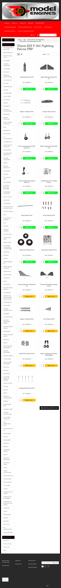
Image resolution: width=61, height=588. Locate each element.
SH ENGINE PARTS (6, 450)
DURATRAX (6, 171)
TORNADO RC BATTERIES (7, 497)
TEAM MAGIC (7, 479)
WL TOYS (6, 524)
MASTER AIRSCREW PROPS (6, 322)
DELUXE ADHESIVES (6, 158)
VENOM (5, 518)
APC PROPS (6, 99)
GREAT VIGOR (7, 242)
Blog (4, 550)
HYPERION (6, 278)
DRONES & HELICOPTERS (7, 76)
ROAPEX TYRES (8, 409)
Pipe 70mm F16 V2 (26, 215)
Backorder (29, 296)
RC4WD (5, 386)
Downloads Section (9, 31)
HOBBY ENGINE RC (7, 262)
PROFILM (6, 367)
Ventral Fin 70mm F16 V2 (26, 353)
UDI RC (5, 511)
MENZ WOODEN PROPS (8, 335)
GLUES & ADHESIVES (6, 64)
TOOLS (5, 488)
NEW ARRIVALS (8, 52)
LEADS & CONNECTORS (7, 309)
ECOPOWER (7, 182)
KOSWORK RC (7, 302)
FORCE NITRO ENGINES (7, 218)
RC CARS (6, 83)
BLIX (4, 127)
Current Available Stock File (26, 31)
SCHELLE (6, 443)
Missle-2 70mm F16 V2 (26, 111)
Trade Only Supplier (10, 27)
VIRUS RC (6, 521)
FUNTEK (5, 226)
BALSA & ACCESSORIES (7, 110)
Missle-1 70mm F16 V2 (26, 319)
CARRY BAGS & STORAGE (7, 145)
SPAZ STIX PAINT (6, 463)
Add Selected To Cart (49, 408)
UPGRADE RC (7, 514)
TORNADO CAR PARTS (7, 492)
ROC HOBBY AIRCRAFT (6, 418)
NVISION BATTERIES (6, 351)
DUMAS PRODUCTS (6, 167)
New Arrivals (38, 27)
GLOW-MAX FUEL (7, 238)
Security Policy (32, 567)
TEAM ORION (7, 482)
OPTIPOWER (7, 359)
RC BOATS (6, 72)
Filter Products (8, 40)
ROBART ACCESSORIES (7, 413)
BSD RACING (7, 133)
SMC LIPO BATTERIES (6, 458)
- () (33, 35)
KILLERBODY (7, 292)
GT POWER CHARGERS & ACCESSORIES (7, 247)
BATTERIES (6, 60)
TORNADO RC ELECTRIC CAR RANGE (7, 503)
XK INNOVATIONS (7, 528)
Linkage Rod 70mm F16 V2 (27, 388)
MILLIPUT (6, 339)
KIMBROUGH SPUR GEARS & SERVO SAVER (7, 297)
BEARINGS (6, 114)
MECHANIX (6, 331)
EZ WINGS (6, 200)
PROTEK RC (6, 373)
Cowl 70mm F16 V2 (49, 319)
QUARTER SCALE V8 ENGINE (6, 378)
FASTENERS (6, 203)
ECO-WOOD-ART (7, 178)
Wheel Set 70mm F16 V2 (26, 250)
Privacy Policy (32, 564)
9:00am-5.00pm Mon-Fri (25, 27)
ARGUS (5, 103)
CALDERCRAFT (7, 141)
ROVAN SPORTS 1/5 (8, 429)
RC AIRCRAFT (7, 80)
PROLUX (5, 370)
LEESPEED (6, 313)
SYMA (5, 467)
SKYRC (5, 454)
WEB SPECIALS (7, 86)
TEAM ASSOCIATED (7, 471)
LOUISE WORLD (8, 317)
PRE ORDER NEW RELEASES (8, 48)
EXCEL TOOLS (7, 197)
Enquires (30, 23)
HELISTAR (6, 252)
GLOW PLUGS (7, 234)
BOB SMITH (6, 130)
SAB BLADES (7, 433)
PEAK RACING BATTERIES (7, 363)
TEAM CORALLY (8, 475)
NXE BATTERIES (8, 355)
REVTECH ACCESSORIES (7, 397)
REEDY (5, 393)
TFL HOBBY (6, 485)
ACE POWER (7, 96)
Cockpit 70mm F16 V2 (48, 111)
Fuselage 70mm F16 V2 (27, 77)
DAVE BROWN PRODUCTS (7, 154)
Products (7, 23)
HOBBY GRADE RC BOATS (7, 267)
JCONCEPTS (6, 284)
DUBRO (5, 163)
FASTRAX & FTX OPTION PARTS (8, 207)
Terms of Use (32, 560)
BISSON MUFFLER (6, 118)
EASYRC (5, 174)
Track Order (5, 565)
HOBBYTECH (7, 271)
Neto (47, 585)
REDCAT (5, 389)
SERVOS (5, 446)
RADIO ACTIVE (7, 383)
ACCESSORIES (7, 93)
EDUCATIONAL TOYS (7, 56)
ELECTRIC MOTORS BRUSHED (6, 187)
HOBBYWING (7, 274)
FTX (4, 223)
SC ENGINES (6, 440)
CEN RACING (7, 150)
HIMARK (6, 255)
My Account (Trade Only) (5, 561)
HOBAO (5, 258)
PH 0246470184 (40, 23)
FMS (4, 214)
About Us (14, 23)
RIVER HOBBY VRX (7, 405)
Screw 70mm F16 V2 (49, 215)
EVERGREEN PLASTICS (6, 192)
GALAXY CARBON (6, 230)
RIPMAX (5, 401)
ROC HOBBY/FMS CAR (7, 424)
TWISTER (6, 508)
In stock (29, 89)
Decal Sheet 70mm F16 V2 (49, 250)
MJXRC (5, 342)
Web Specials (48, 27)
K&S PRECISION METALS (7, 288)
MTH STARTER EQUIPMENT (7, 346)
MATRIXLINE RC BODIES (8, 327)
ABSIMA (5, 90)
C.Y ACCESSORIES (7, 137)
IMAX (5, 281)
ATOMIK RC (6, 106)
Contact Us (23, 23)
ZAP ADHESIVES (8, 532)
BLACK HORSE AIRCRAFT (7, 123)
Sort (44, 54)
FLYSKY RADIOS (8, 211)
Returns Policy (7, 543)
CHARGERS (6, 68)
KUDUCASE (6, 305)
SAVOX (5, 436)
